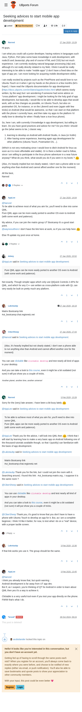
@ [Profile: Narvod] (6, 203)
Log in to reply (71, 31)
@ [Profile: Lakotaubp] (8, 452)
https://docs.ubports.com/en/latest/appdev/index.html (29, 90)
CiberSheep (13, 332)
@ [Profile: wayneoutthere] (10, 229)
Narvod (11, 42)
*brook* (11, 617)
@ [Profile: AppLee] (7, 261)
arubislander (19, 639)
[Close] (76, 649)
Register (10, 687)
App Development (24, 26)
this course (34, 370)
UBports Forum (28, 5)
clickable (19, 361)
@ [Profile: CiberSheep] (9, 485)
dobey (11, 256)
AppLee (11, 198)
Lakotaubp (13, 306)
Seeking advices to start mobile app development (44, 261)
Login (20, 687)
